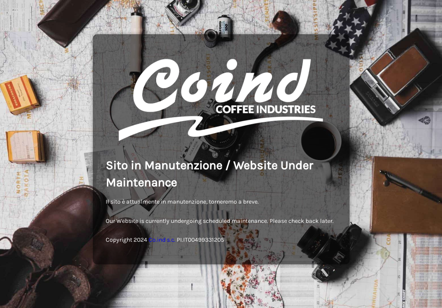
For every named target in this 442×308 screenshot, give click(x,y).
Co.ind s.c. (161, 239)
